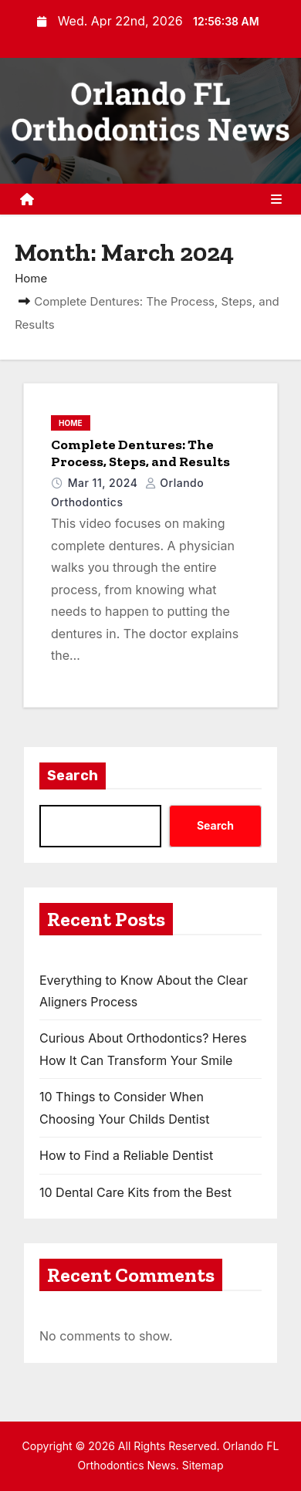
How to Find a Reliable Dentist (126, 1155)
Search (72, 775)
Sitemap (203, 1465)
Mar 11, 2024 (104, 482)
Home (31, 278)
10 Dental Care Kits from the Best (135, 1192)
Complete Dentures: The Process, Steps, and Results (140, 453)
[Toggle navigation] (276, 199)
